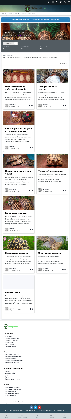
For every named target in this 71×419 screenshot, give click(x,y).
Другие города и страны (12, 379)
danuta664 (12, 105)
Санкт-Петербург (10, 373)
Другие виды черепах (12, 362)
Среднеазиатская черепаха (13, 356)
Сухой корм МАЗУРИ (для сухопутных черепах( (18, 129)
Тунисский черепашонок (50, 171)
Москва (7, 371)
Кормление (8, 336)
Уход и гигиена (9, 344)
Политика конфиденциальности (47, 410)
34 (31, 106)
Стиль (36, 410)
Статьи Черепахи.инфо (12, 393)
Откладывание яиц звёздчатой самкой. (15, 87)
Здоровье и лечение (11, 340)
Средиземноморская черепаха (14, 360)
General (28, 35)
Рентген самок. (13, 292)
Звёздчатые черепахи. (16, 253)
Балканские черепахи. (16, 213)
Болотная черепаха (11, 358)
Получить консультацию (12, 387)
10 (64, 270)
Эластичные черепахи (49, 253)
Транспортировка (10, 346)
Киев (6, 375)
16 (31, 190)
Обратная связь (61, 410)
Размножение (9, 342)
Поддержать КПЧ (10, 395)
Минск (7, 377)
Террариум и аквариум (12, 338)
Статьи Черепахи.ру (11, 391)
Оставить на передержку (13, 389)
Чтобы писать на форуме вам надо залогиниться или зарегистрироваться (35, 19)
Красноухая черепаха (12, 354)
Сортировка (63, 63)
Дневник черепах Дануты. (16, 32)
